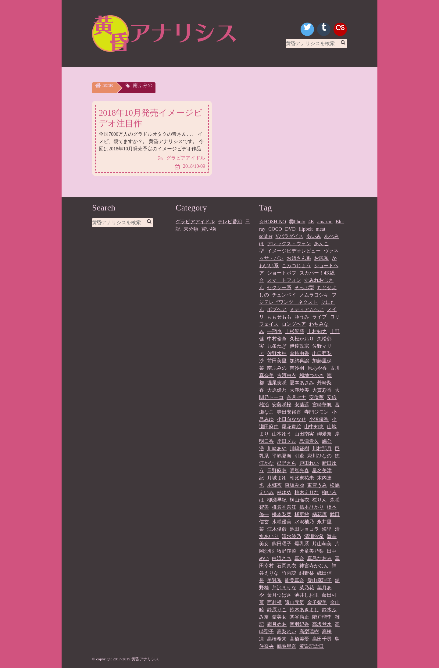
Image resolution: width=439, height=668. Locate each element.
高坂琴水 (322, 624)
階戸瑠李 (322, 617)
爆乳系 (301, 543)
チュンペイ (284, 294)
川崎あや (277, 448)
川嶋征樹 (299, 448)
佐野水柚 (277, 353)
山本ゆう (281, 433)
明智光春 (299, 470)
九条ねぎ (277, 346)
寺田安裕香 (289, 412)
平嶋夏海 (281, 455)
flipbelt (306, 229)
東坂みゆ (294, 485)
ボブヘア (277, 309)
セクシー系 (279, 287)
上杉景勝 (294, 331)
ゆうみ (301, 316)
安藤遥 (301, 404)
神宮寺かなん (314, 565)
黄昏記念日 (311, 646)
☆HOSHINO (272, 221)
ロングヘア (294, 324)
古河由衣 (286, 375)
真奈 (299, 558)
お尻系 (321, 258)
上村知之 (317, 331)
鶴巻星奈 (286, 646)
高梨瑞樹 (309, 631)
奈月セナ (296, 397)
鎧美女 (279, 617)
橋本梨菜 (281, 514)
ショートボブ (281, 272)
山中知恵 (314, 426)
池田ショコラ (304, 529)
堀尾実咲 (277, 382)
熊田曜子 (281, 543)
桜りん (319, 499)
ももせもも (279, 316)
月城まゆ (277, 477)
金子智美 (317, 602)
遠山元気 (294, 602)
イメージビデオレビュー (294, 250)
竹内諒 (289, 573)
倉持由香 (299, 353)
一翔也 (274, 331)
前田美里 (277, 360)
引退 (299, 455)
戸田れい (309, 463)
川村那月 (322, 448)
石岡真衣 (286, 565)
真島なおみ (319, 558)
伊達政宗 (299, 346)
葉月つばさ (279, 595)
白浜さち (281, 558)
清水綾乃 (291, 536)
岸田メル (286, 441)
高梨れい (286, 631)
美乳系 (274, 580)
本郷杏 (274, 485)
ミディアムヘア (307, 309)
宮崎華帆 (322, 404)
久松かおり (302, 338)
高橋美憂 (299, 638)
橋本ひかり (311, 507)
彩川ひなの (319, 455)
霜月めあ (277, 624)
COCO (275, 229)
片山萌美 (322, 543)
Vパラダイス (290, 236)
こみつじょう (296, 265)
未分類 (191, 229)
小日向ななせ (291, 419)
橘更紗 (301, 514)
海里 (327, 529)
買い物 (208, 229)
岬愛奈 (324, 433)
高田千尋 (322, 638)
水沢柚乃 (304, 521)
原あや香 (317, 368)
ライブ (319, 316)
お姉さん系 (299, 258)
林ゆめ (284, 492)
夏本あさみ (302, 382)
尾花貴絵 (291, 426)
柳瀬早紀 (277, 499)
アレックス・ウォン (289, 243)
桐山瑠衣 (299, 499)
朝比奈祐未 (302, 477)
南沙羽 (297, 368)
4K (311, 221)
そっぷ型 (304, 287)
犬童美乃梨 (311, 551)
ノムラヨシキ (314, 294)
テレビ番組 (230, 221)
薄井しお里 (306, 595)
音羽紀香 (299, 624)
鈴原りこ (277, 609)
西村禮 (274, 602)
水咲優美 (281, 521)
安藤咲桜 (281, 404)
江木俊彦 (277, 529)
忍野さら (286, 463)
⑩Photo (297, 221)
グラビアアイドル (195, 221)
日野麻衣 (277, 470)
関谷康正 (299, 617)
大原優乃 (277, 390)
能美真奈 (294, 580)
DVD (290, 229)
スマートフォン (284, 280)
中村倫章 (277, 338)
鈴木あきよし (304, 609)
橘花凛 (319, 514)
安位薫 (316, 397)
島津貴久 (309, 441)
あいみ (313, 236)
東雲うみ (317, 485)
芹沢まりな (284, 587)
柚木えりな (306, 492)
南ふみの (277, 368)
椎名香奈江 (284, 507)
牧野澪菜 (286, 551)
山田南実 (304, 433)
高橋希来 (277, 638)
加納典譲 (299, 360)
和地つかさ (311, 375)
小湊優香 (319, 419)
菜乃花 (306, 587)
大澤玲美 (299, 390)
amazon (325, 221)
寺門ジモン (316, 412)
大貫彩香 (322, 390)
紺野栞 (306, 573)
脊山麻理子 (319, 580)
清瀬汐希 (314, 536)
